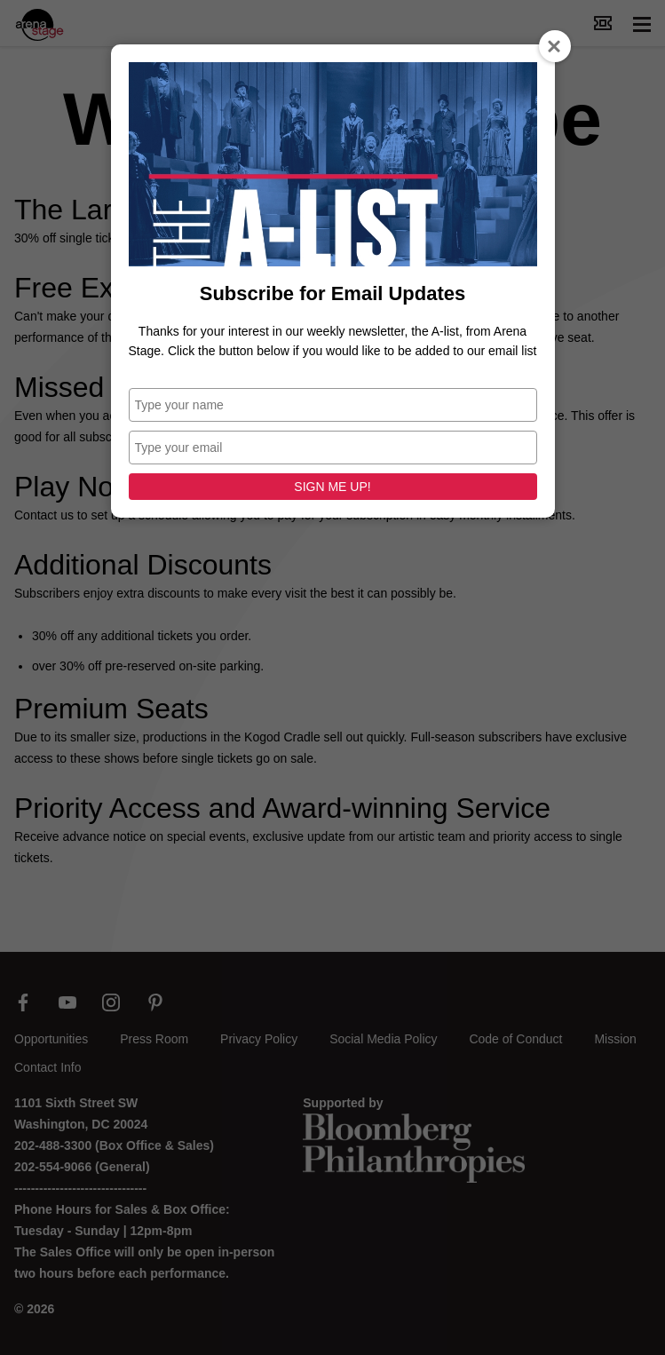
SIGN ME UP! (332, 486)
